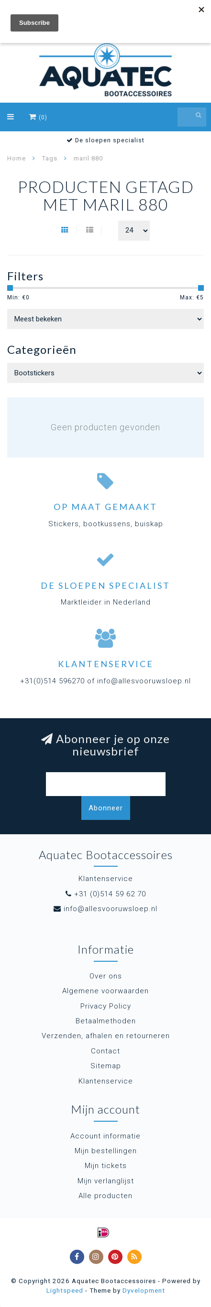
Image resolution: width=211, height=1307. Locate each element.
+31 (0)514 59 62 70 (110, 894)
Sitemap (105, 1066)
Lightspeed (64, 1290)
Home (16, 158)
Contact (105, 1051)
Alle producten (105, 1195)
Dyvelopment (143, 1290)
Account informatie (105, 1136)
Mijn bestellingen (106, 1151)
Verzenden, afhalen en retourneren (106, 1035)
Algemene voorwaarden (105, 991)
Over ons (105, 976)
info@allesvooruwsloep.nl (110, 908)
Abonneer (106, 808)
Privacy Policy (105, 1006)
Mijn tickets (106, 1165)
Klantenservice (105, 1081)
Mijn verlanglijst (106, 1181)
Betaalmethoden (106, 1021)
